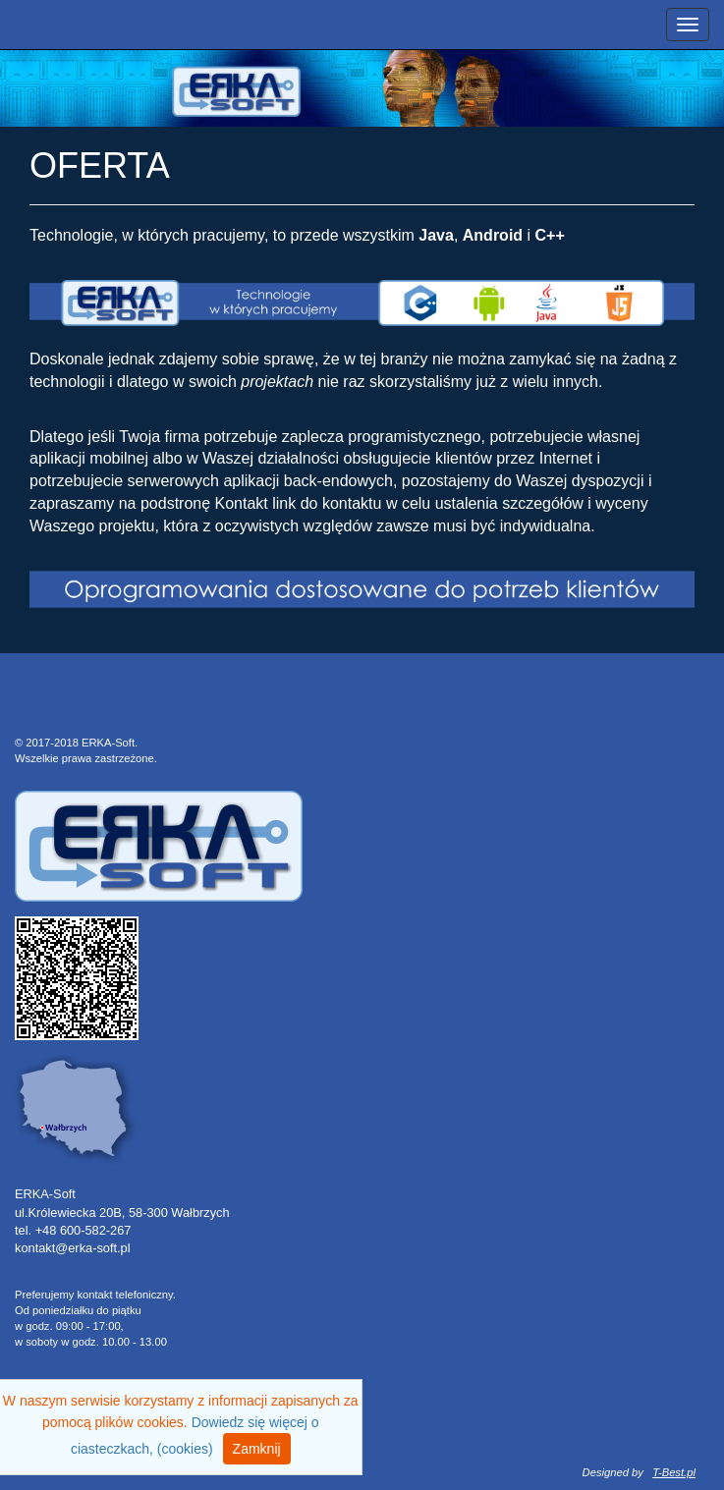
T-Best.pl (674, 1472)
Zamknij (257, 1449)
